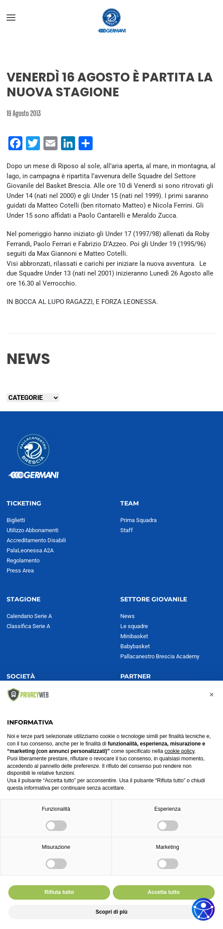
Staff (126, 530)
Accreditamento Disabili (36, 540)
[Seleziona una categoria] (33, 397)
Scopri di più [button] (112, 912)
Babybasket (135, 646)
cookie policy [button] (179, 751)
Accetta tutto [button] (163, 892)
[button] (11, 17)
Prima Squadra (138, 520)
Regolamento (23, 560)
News (127, 616)
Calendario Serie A (29, 616)
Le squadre (134, 626)
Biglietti (16, 520)
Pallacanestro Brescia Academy (159, 656)
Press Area (20, 570)
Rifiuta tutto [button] (59, 892)
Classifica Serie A (28, 626)
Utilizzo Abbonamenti (32, 530)
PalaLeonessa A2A (30, 550)
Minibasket (134, 636)
